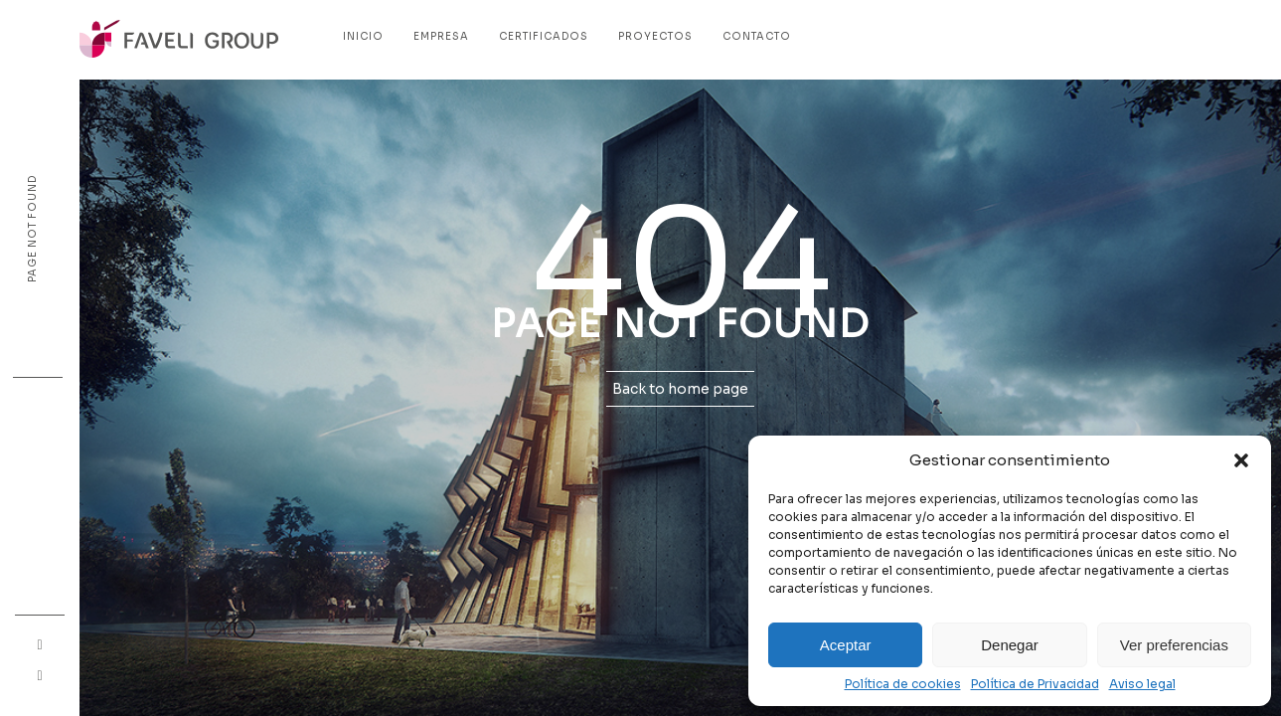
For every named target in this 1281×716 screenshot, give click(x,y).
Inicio (363, 36)
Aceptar (846, 644)
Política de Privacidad (1035, 684)
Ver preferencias (1174, 644)
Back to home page (680, 389)
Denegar (1010, 644)
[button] (1241, 460)
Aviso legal (1142, 684)
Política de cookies (903, 684)
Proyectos (655, 36)
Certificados (543, 36)
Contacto (756, 36)
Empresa (441, 36)
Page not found (32, 228)
